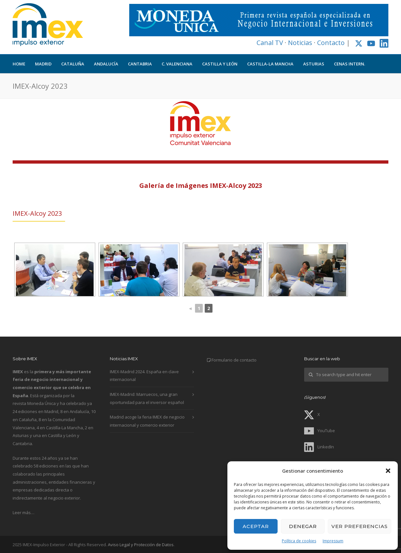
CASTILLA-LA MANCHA (270, 64)
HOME (19, 64)
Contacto (331, 42)
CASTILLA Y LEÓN (219, 64)
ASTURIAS (313, 64)
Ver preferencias (359, 526)
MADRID (43, 64)
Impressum (333, 541)
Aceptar (256, 526)
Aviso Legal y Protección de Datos (141, 544)
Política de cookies (299, 541)
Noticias (300, 42)
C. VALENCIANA (177, 64)
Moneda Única (41, 403)
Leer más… (23, 512)
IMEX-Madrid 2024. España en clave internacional (144, 376)
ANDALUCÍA (106, 64)
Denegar (303, 526)
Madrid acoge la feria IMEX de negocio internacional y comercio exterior (147, 421)
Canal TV (270, 42)
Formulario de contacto (234, 360)
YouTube (319, 430)
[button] (388, 470)
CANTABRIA (140, 64)
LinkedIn (319, 447)
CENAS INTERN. (349, 64)
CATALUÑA (72, 64)
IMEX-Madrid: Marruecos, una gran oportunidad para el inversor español (147, 398)
